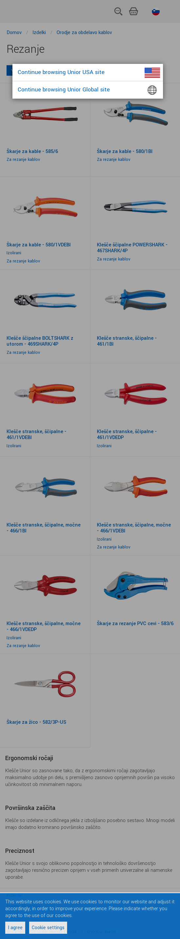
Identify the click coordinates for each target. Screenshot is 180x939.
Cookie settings (48, 927)
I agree (15, 927)
